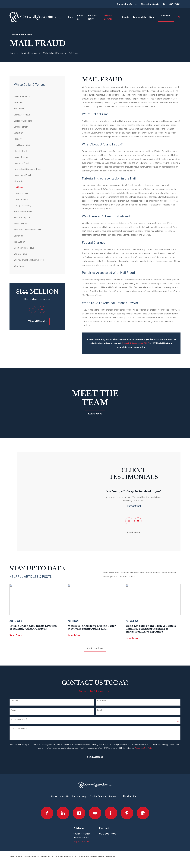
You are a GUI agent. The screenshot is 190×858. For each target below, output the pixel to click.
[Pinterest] (127, 808)
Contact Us (166, 16)
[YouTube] (95, 808)
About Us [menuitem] (80, 17)
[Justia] (79, 808)
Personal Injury (79, 791)
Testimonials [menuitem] (139, 17)
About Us (64, 791)
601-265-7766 (171, 4)
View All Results (37, 321)
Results (112, 791)
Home (54, 791)
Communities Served (127, 4)
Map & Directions (81, 836)
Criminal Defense (98, 791)
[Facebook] (47, 808)
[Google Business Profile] (143, 808)
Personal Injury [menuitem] (92, 17)
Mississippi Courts (150, 4)
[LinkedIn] (63, 808)
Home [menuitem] (70, 17)
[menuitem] (37, 96)
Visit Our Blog (95, 643)
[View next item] (42, 309)
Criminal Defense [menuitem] (108, 17)
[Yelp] (111, 808)
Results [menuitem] (125, 17)
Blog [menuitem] (151, 17)
